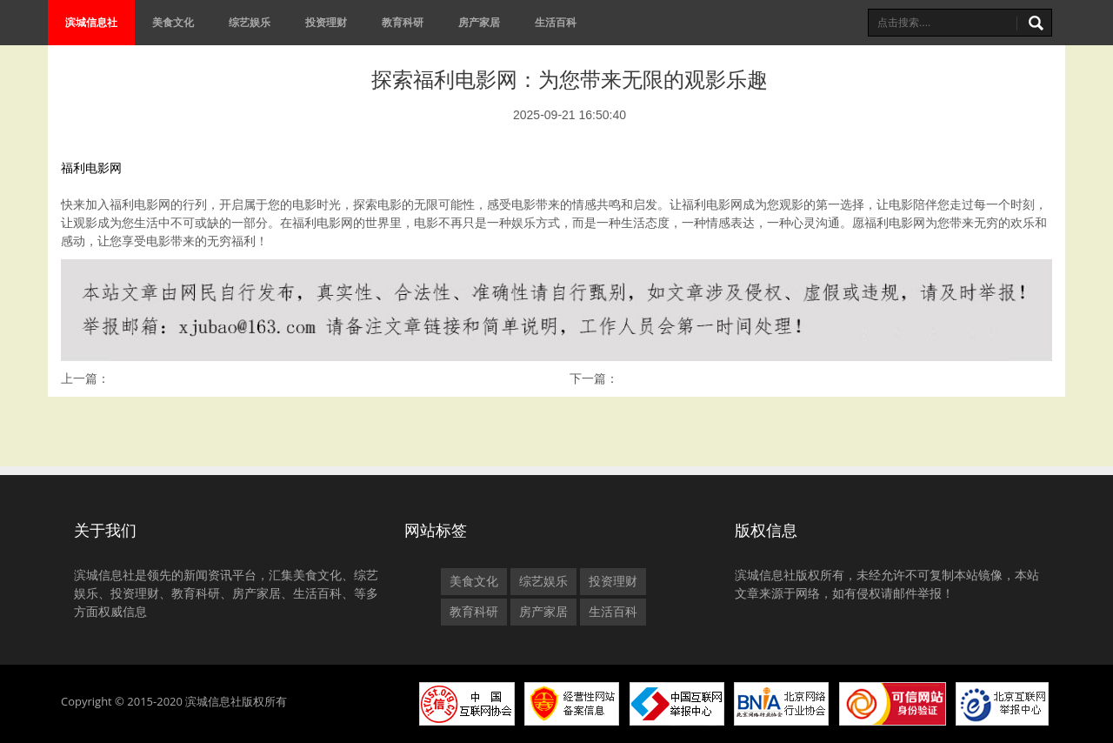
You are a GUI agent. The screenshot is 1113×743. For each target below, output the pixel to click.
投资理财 (326, 22)
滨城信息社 (91, 22)
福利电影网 (91, 168)
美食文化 (173, 22)
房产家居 (479, 22)
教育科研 (402, 22)
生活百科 (555, 22)
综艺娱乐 (249, 22)
